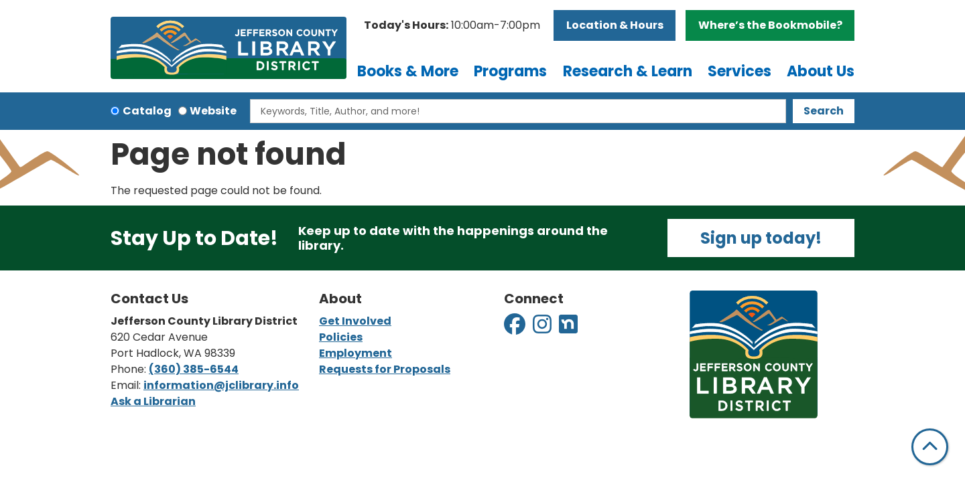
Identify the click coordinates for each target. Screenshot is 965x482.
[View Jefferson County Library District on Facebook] (515, 328)
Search (823, 110)
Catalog (147, 110)
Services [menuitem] (739, 71)
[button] (452, 25)
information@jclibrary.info (221, 385)
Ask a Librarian (153, 401)
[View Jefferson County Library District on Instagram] (543, 328)
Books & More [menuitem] (407, 71)
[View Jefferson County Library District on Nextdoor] (568, 328)
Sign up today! (761, 238)
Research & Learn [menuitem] (627, 71)
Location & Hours (614, 25)
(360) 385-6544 (194, 369)
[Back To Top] (929, 446)
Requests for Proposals (384, 369)
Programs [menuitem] (510, 71)
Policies (341, 337)
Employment (355, 353)
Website (213, 110)
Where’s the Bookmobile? (770, 25)
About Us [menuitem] (820, 71)
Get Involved (355, 321)
